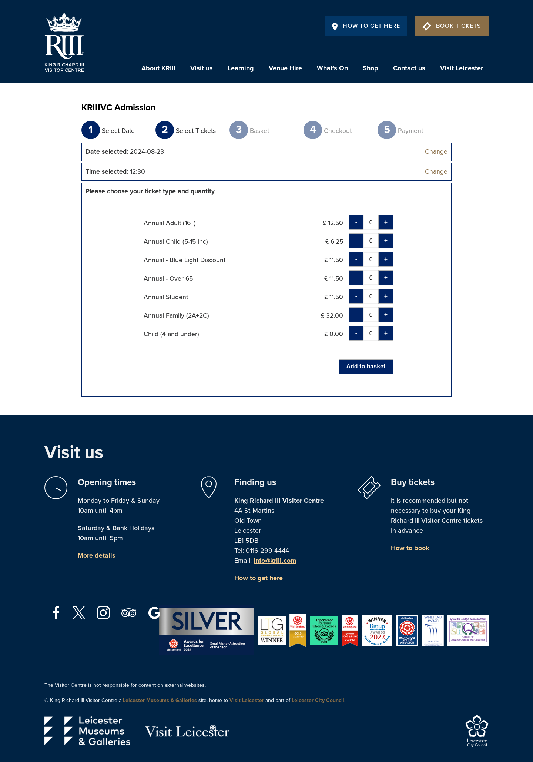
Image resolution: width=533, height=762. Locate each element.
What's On (332, 68)
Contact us (409, 68)
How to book (410, 548)
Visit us (201, 68)
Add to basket (366, 366)
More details (96, 555)
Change (436, 152)
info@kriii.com (275, 561)
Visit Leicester (461, 68)
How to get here (258, 578)
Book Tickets (451, 26)
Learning (241, 68)
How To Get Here (366, 26)
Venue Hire (285, 68)
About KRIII (158, 68)
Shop (370, 68)
